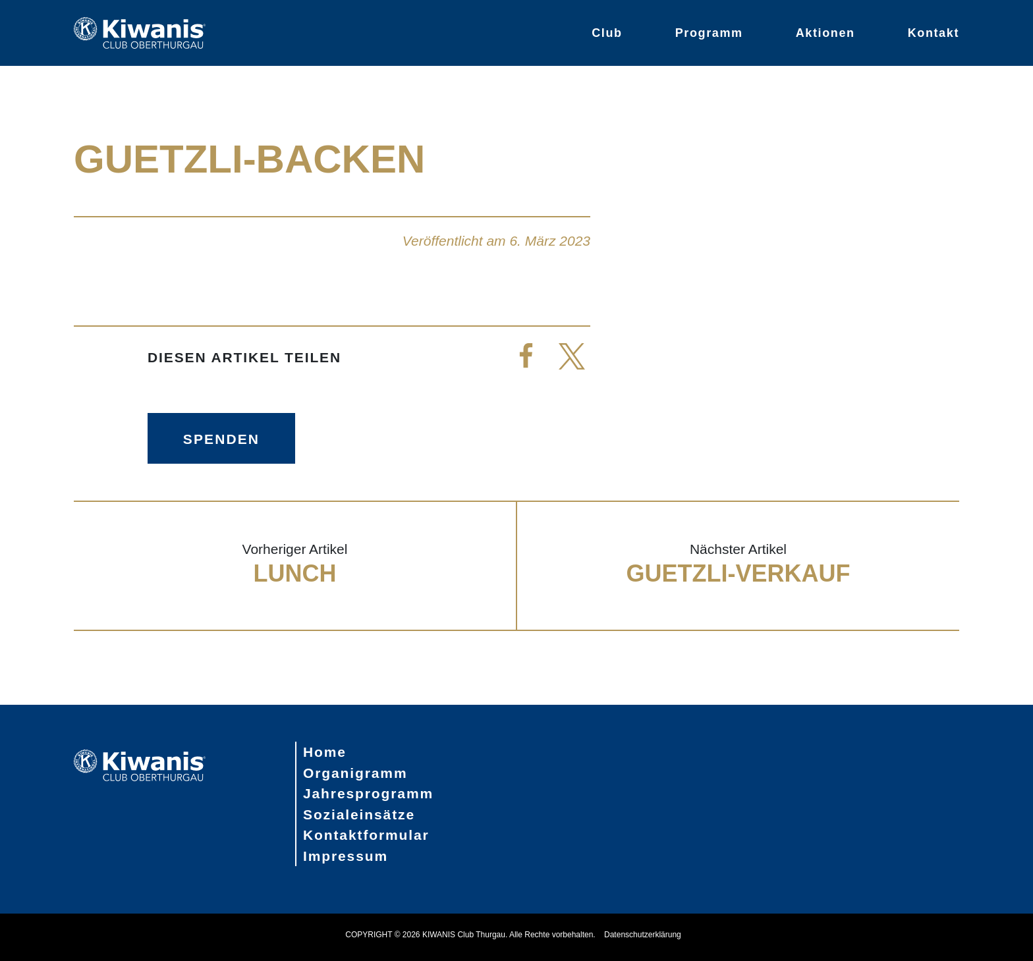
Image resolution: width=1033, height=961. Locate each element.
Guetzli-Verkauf (738, 573)
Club (607, 33)
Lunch (295, 573)
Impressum (345, 856)
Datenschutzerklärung (642, 934)
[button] (526, 358)
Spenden (221, 439)
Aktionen (825, 33)
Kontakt (933, 33)
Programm (709, 33)
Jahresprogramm (368, 793)
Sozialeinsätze (359, 814)
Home (325, 751)
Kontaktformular (366, 834)
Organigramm (355, 773)
